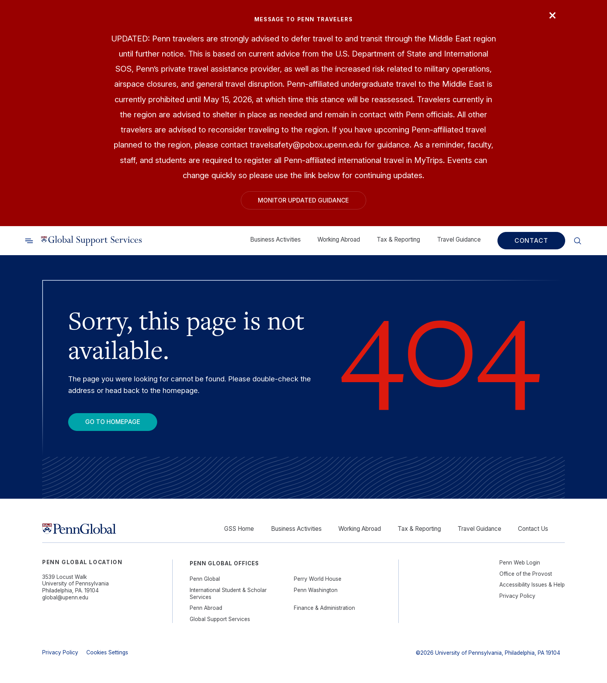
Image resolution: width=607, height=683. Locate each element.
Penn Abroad (206, 608)
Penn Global (205, 579)
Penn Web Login (519, 562)
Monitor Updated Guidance (303, 200)
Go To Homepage (112, 422)
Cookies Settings (107, 652)
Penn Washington (316, 590)
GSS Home (239, 528)
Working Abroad (338, 239)
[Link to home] (91, 240)
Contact (531, 240)
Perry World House (317, 579)
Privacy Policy (517, 596)
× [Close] (552, 14)
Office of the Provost (525, 574)
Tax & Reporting (398, 239)
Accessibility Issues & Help (532, 585)
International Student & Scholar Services (228, 593)
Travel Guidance (459, 239)
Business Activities (275, 239)
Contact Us (533, 528)
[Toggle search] (29, 240)
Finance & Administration (324, 608)
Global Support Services (220, 619)
